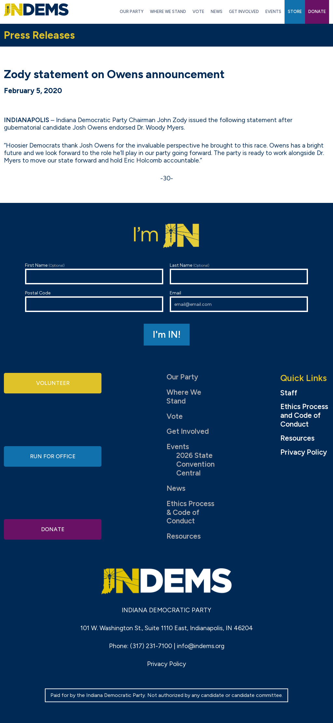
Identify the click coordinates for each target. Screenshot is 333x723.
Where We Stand (183, 396)
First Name (94, 273)
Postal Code (94, 301)
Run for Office (52, 456)
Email (239, 301)
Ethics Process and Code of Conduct (304, 416)
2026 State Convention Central (195, 464)
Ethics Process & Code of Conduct (190, 512)
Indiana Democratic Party (36, 10)
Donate (52, 528)
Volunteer (52, 383)
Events (177, 446)
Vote (174, 416)
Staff (288, 393)
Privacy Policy (303, 452)
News (175, 488)
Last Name (239, 273)
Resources (183, 536)
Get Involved (187, 431)
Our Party (182, 377)
